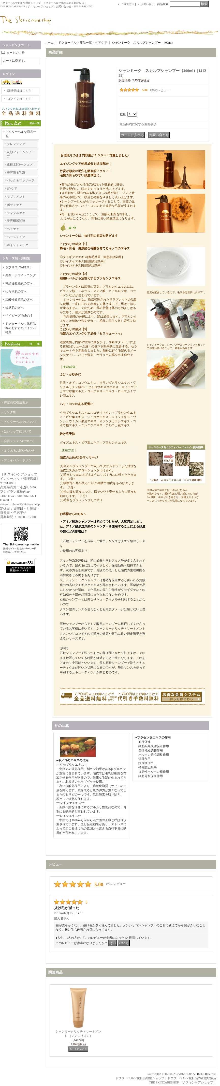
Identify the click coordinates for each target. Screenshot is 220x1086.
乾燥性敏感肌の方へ (19, 283)
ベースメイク (16, 237)
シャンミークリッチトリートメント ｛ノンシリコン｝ (78, 1036)
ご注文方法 (127, 4)
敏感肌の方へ (14, 307)
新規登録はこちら (19, 91)
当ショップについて (17, 431)
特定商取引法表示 (16, 402)
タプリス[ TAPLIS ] (18, 267)
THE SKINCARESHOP (177, 1074)
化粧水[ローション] (20, 164)
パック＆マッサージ (20, 180)
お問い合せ (147, 4)
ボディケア (14, 205)
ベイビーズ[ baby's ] (18, 315)
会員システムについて (19, 441)
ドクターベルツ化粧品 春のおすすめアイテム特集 (22, 328)
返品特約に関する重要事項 (138, 124)
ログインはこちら (19, 99)
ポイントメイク (17, 245)
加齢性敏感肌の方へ (19, 299)
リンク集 (10, 412)
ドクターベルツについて (20, 422)
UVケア (12, 188)
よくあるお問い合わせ (19, 450)
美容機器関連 (16, 221)
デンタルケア (16, 213)
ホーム (49, 42)
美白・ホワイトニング (20, 275)
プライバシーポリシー (19, 460)
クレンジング (16, 144)
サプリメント (16, 196)
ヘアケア (13, 229)
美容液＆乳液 (16, 172)
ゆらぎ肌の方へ (16, 291)
